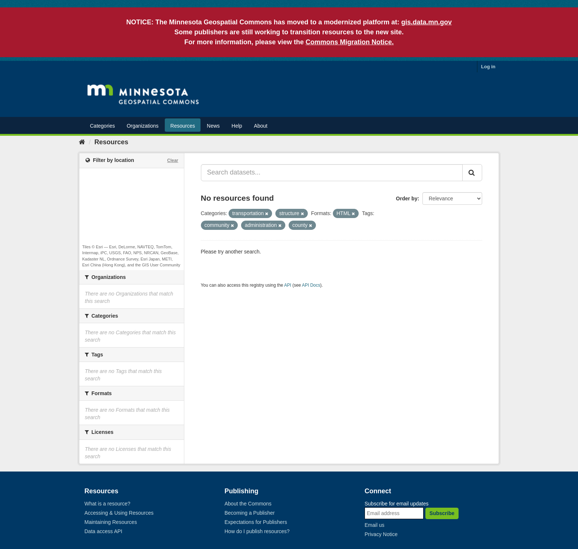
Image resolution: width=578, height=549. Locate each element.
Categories (102, 126)
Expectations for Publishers (255, 522)
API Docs (311, 285)
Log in (488, 66)
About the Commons (248, 504)
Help (236, 126)
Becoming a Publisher (249, 513)
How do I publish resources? (257, 531)
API (287, 285)
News (213, 126)
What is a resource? (107, 504)
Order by (406, 198)
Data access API (103, 531)
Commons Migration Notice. (350, 42)
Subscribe (442, 513)
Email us (374, 525)
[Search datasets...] (332, 172)
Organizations (143, 126)
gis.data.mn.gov (426, 22)
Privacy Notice (381, 534)
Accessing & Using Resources (119, 513)
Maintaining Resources (110, 522)
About (261, 126)
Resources (182, 126)
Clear (172, 160)
